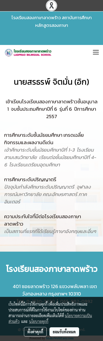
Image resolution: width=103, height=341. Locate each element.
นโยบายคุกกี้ (38, 321)
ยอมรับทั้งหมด (64, 331)
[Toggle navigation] (96, 53)
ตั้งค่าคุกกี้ (35, 331)
